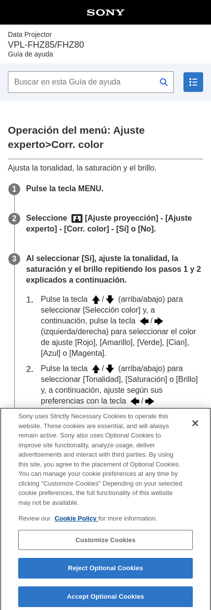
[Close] (195, 427)
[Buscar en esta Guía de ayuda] (91, 82)
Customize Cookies (105, 544)
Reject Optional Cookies (105, 572)
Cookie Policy (76, 522)
